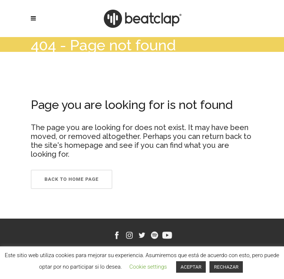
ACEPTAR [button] (191, 267)
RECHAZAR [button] (226, 267)
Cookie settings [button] (148, 266)
